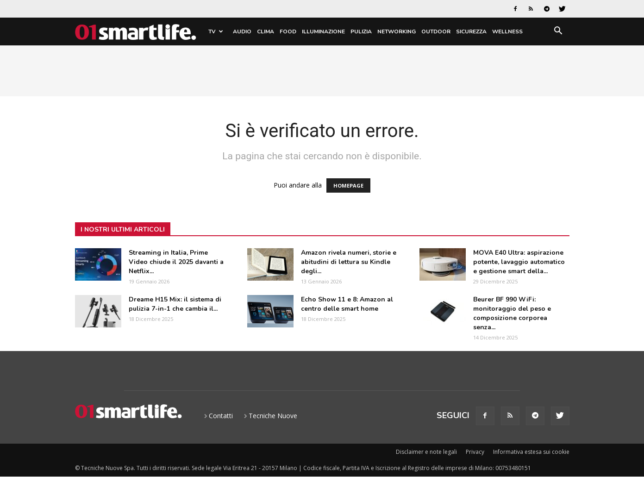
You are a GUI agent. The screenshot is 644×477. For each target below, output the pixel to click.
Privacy (475, 452)
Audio (242, 31)
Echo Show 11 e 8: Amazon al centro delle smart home (347, 304)
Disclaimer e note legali (426, 452)
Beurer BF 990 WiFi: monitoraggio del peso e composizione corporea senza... (512, 313)
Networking (396, 31)
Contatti (221, 415)
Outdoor (435, 31)
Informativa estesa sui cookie (531, 452)
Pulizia (361, 31)
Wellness (507, 31)
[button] (558, 32)
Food (288, 31)
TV (215, 31)
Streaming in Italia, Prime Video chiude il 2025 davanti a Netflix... (176, 262)
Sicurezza (471, 31)
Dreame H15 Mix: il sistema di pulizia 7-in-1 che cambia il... (175, 304)
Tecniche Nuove (273, 415)
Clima (265, 31)
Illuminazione (323, 31)
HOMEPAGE (348, 185)
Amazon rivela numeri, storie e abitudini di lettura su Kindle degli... (348, 262)
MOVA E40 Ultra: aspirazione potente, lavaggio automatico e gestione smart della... (519, 262)
